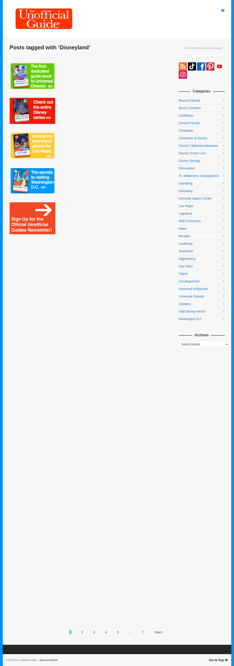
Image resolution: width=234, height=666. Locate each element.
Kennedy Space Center (195, 198)
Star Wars (186, 266)
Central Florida (189, 123)
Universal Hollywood (193, 289)
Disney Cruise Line (192, 153)
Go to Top (218, 660)
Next (159, 632)
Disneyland (186, 168)
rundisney (186, 243)
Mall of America (190, 221)
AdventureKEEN (49, 660)
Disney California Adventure (198, 145)
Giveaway (186, 191)
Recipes (184, 236)
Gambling (185, 183)
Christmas (186, 130)
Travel (183, 274)
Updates (185, 304)
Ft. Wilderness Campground (198, 176)
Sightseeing (187, 259)
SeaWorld (186, 251)
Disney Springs (189, 161)
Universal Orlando (191, 296)
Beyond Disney (189, 100)
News (183, 228)
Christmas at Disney (193, 138)
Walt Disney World (192, 311)
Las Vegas (186, 206)
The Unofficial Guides (195, 48)
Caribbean (186, 115)
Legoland (185, 213)
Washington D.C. (191, 319)
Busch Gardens (190, 108)
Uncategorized (189, 281)
